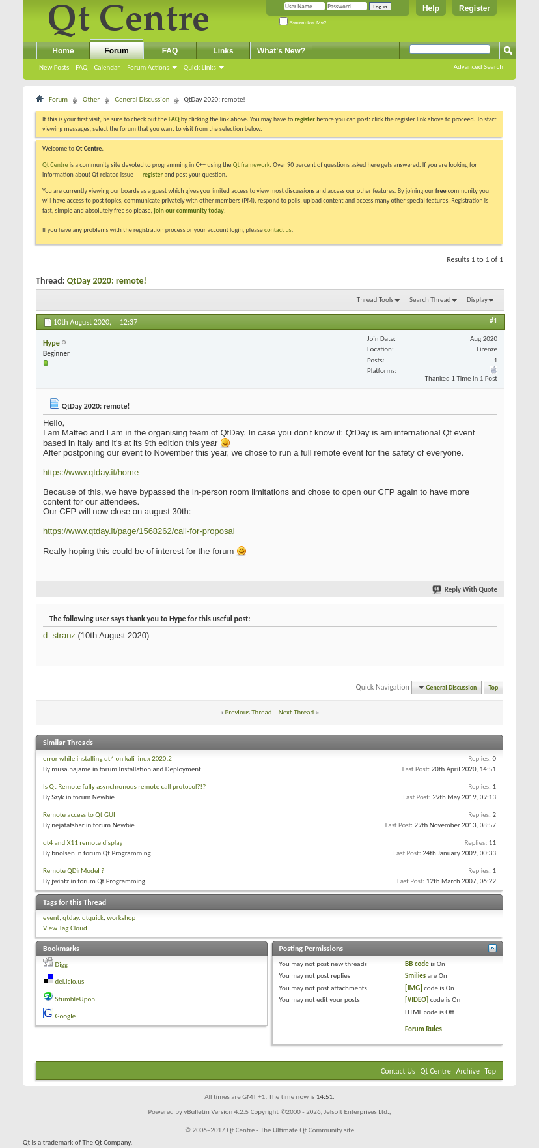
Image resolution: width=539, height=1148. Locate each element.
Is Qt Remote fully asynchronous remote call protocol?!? (124, 786)
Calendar (107, 67)
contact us (278, 230)
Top (494, 687)
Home (63, 50)
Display (477, 299)
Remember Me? (303, 22)
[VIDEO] (416, 999)
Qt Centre (55, 164)
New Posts (54, 67)
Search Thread (430, 299)
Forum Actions (148, 67)
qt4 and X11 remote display (82, 842)
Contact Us (398, 1071)
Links (223, 50)
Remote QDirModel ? (73, 870)
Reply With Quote (465, 589)
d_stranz (59, 635)
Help (430, 8)
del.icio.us (70, 981)
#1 (493, 320)
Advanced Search (478, 67)
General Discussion (142, 99)
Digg (61, 964)
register (153, 174)
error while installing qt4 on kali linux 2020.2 (107, 758)
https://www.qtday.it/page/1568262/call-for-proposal (139, 531)
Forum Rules (423, 1029)
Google (65, 1016)
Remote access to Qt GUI (79, 814)
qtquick (93, 917)
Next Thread (296, 712)
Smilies (415, 975)
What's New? (281, 50)
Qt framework (251, 164)
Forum (116, 50)
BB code (417, 964)
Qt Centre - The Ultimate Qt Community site (290, 1130)
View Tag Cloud (65, 928)
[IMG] (413, 988)
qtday (70, 917)
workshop (121, 917)
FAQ (81, 67)
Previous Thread (248, 712)
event (51, 917)
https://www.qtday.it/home (91, 472)
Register (474, 8)
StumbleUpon (75, 999)
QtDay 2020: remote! (106, 280)
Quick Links (200, 67)
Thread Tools (375, 299)
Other (91, 99)
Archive (468, 1071)
